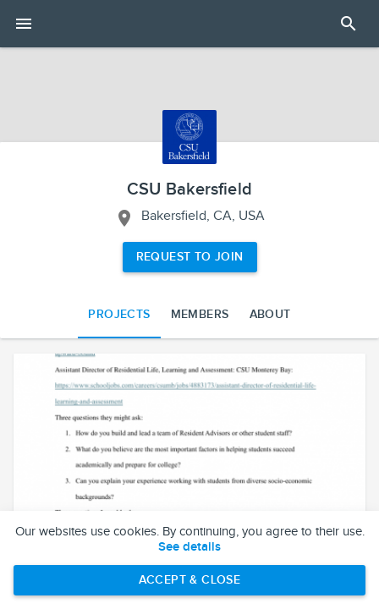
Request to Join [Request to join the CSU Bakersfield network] (190, 257)
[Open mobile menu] (24, 24)
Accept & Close (190, 580)
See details (189, 547)
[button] (189, 452)
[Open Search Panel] (348, 24)
